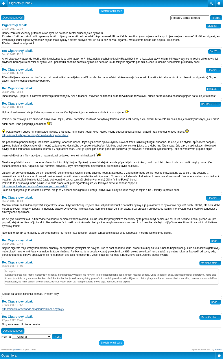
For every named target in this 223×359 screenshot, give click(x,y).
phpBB (16, 349)
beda (215, 240)
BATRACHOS (210, 104)
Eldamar (213, 25)
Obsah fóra (9, 355)
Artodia (218, 349)
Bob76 (215, 51)
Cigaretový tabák (20, 3)
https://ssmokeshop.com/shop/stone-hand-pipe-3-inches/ (35, 135)
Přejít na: (6, 336)
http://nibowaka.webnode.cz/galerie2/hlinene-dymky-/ (33, 309)
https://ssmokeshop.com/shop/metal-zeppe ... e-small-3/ (34, 186)
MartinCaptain (210, 263)
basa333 (213, 88)
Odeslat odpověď (13, 17)
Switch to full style (111, 11)
